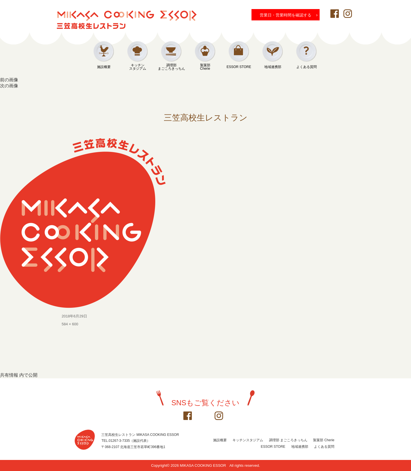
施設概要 (104, 67)
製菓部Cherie (205, 67)
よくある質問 (306, 67)
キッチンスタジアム (137, 67)
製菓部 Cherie (323, 440)
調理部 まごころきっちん (288, 440)
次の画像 (9, 85)
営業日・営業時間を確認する (289, 14)
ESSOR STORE (239, 67)
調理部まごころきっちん (171, 67)
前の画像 (9, 79)
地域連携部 (272, 67)
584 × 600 (70, 324)
